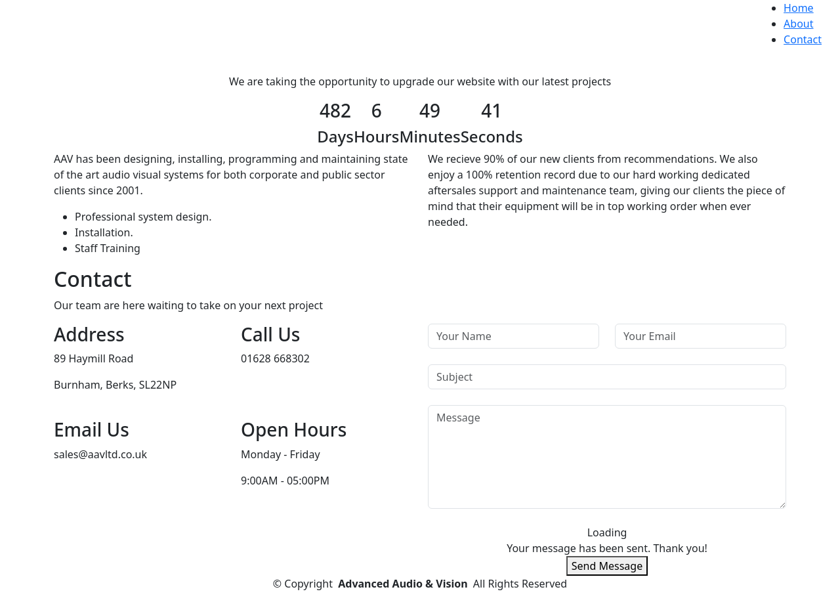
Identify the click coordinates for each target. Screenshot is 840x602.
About (798, 23)
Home (799, 8)
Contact (803, 39)
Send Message (607, 566)
